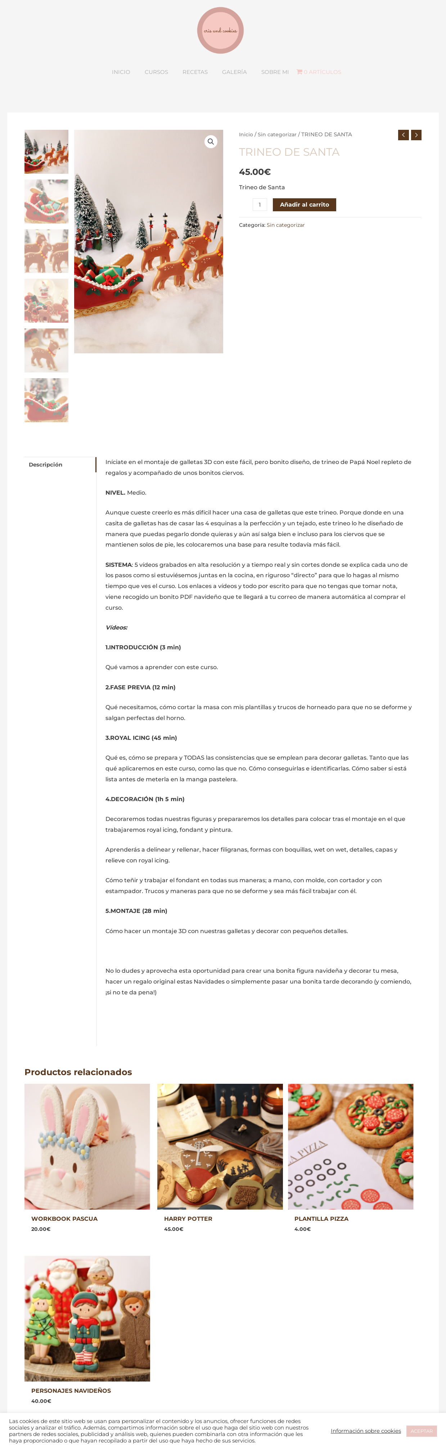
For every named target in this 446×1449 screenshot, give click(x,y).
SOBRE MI (133, 1365)
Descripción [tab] (47, 488)
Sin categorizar (279, 157)
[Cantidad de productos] (260, 228)
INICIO (128, 1323)
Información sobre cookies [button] (366, 1431)
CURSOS (131, 1333)
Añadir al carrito (305, 228)
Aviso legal (245, 1323)
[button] (210, 165)
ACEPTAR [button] (422, 1431)
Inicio (246, 157)
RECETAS (132, 1355)
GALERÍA (132, 1344)
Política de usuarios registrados (276, 1355)
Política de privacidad (261, 1333)
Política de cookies (257, 1344)
